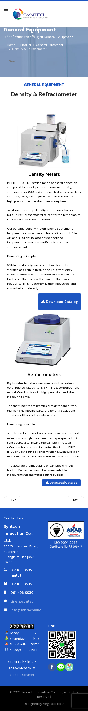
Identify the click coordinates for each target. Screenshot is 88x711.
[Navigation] (6, 9)
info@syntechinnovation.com (35, 610)
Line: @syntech (22, 601)
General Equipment (44, 84)
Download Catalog (59, 301)
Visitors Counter (22, 674)
